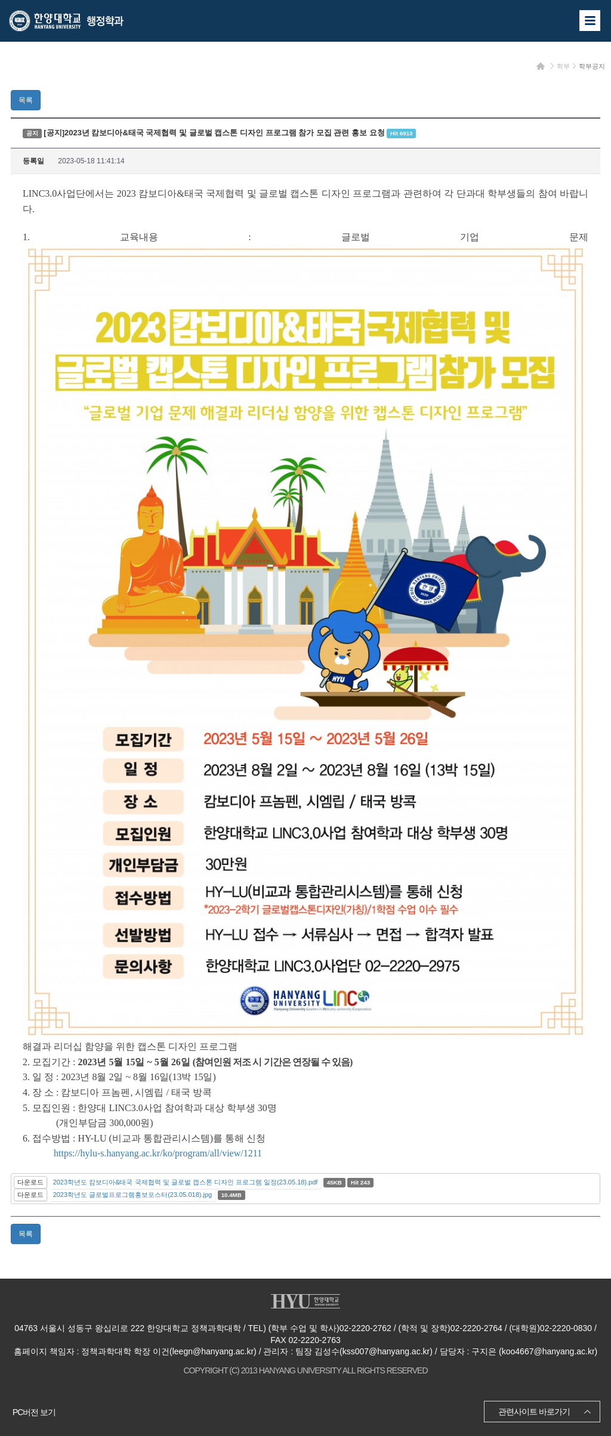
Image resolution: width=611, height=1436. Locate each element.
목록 (25, 100)
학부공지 (592, 66)
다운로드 (30, 1182)
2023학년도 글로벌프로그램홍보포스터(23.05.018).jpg (132, 1194)
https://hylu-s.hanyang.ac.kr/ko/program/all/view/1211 (158, 1153)
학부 (563, 66)
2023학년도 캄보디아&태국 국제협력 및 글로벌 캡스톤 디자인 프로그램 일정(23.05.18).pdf (185, 1182)
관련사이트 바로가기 (534, 1411)
